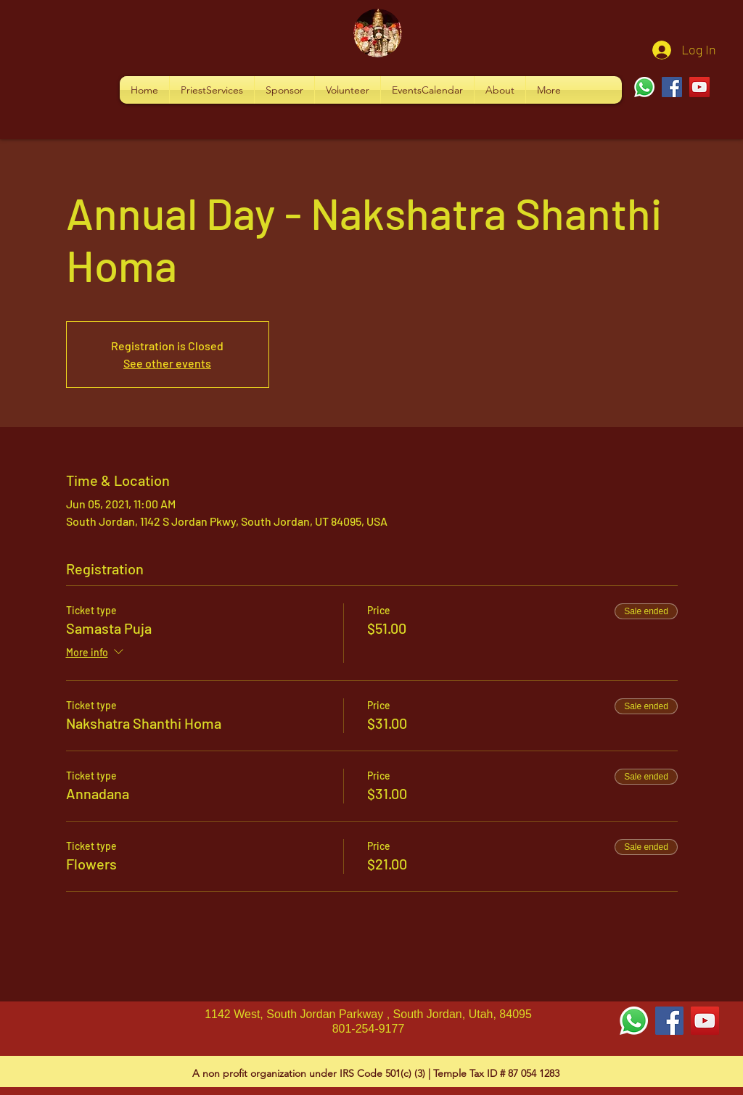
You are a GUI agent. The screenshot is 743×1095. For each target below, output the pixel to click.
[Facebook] (672, 87)
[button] (212, 90)
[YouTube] (699, 87)
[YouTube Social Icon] (705, 1021)
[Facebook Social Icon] (669, 1021)
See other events (167, 363)
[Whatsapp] (644, 87)
